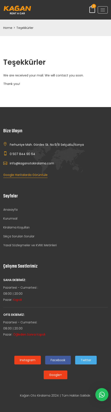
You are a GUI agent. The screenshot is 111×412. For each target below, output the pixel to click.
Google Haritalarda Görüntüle (25, 175)
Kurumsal (10, 218)
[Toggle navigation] (103, 9)
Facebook (58, 360)
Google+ (55, 375)
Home (7, 28)
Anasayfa (10, 209)
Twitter (86, 360)
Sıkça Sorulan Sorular (19, 236)
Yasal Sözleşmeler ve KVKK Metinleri (30, 245)
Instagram (27, 360)
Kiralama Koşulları (16, 227)
